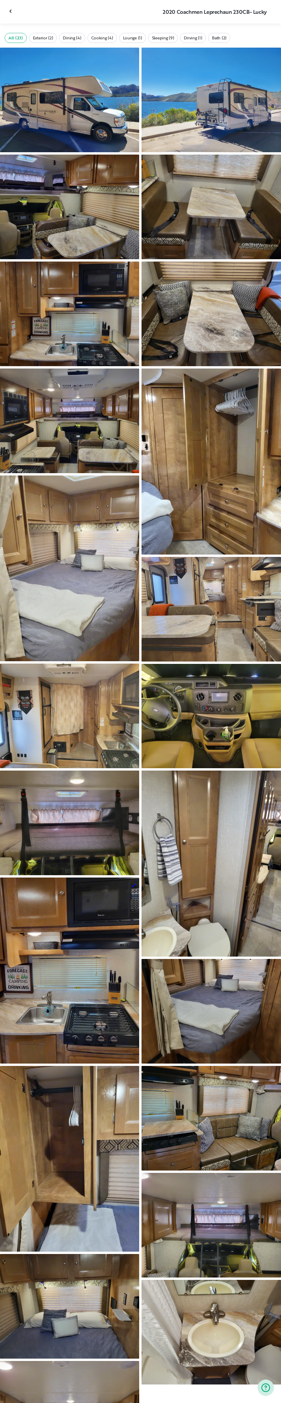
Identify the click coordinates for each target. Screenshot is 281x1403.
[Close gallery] (11, 11)
